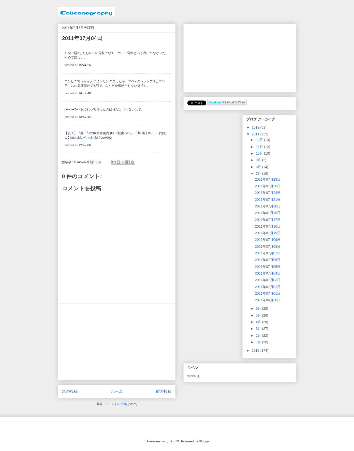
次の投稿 (70, 391)
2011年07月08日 (267, 246)
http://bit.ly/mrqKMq (84, 137)
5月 (259, 315)
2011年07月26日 (267, 186)
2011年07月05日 (267, 267)
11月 (260, 147)
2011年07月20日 (267, 206)
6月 (259, 308)
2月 (259, 335)
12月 (260, 140)
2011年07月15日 (267, 233)
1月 (259, 342)
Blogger (204, 441)
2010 (256, 350)
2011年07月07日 (267, 253)
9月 (259, 160)
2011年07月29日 (267, 179)
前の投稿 (164, 391)
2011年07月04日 (267, 273)
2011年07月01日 (267, 293)
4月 (259, 322)
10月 (260, 153)
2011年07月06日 (267, 260)
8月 (259, 167)
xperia (191, 376)
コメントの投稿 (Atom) (120, 404)
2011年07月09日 (267, 240)
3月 (259, 329)
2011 (256, 134)
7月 (259, 173)
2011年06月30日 (267, 300)
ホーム (117, 391)
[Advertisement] (116, 341)
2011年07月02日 (267, 287)
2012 (256, 127)
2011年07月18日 (267, 213)
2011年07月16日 (267, 226)
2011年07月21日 (267, 200)
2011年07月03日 (267, 280)
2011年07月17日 (267, 220)
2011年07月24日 (267, 193)
